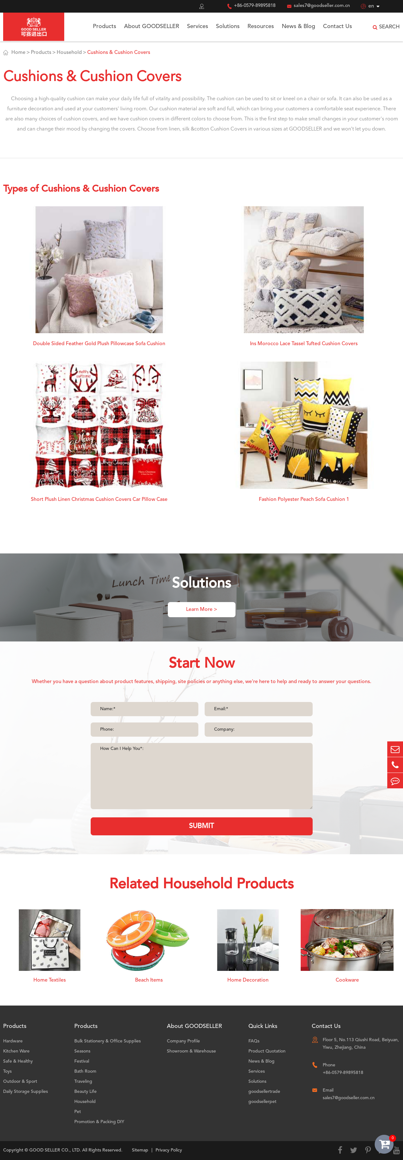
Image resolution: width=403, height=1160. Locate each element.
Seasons (82, 1051)
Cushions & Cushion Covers (118, 52)
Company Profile (183, 1041)
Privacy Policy (169, 1150)
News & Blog (298, 26)
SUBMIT (201, 826)
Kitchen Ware (16, 1051)
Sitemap (140, 1150)
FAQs (253, 1041)
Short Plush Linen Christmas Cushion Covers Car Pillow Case (99, 499)
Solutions (228, 26)
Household (69, 52)
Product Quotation (267, 1051)
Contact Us (337, 26)
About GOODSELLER (151, 26)
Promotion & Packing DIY (99, 1122)
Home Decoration (248, 980)
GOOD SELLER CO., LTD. (55, 1150)
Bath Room (85, 1071)
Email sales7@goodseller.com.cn (349, 1094)
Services (197, 26)
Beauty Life (85, 1091)
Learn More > (201, 609)
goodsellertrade (264, 1091)
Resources (260, 26)
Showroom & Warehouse (191, 1051)
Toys (7, 1071)
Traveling (83, 1081)
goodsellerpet (262, 1101)
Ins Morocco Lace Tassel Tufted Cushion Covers (304, 343)
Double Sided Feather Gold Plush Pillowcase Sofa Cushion (99, 343)
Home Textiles (49, 980)
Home (18, 52)
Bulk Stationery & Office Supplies (107, 1041)
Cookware (347, 980)
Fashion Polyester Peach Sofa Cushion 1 (304, 499)
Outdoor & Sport (20, 1081)
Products (104, 26)
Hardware (13, 1041)
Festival (81, 1061)
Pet (77, 1112)
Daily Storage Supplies (25, 1091)
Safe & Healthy (18, 1061)
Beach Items (149, 980)
